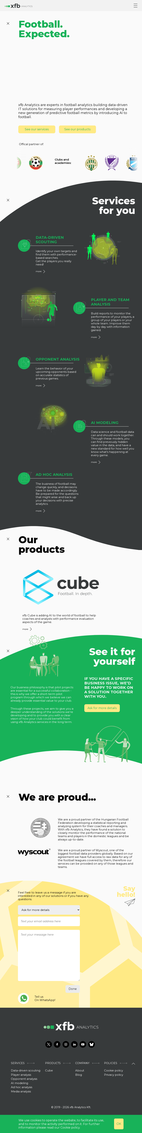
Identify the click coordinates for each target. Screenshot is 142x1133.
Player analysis (21, 1074)
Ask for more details (102, 708)
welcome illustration (64, 69)
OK (118, 1124)
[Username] (49, 921)
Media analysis (21, 1091)
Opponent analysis (24, 1079)
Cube (49, 1070)
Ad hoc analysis (21, 1087)
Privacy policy (113, 1074)
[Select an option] (49, 910)
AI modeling (19, 1083)
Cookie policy (113, 1070)
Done (73, 989)
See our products (77, 129)
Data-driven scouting (25, 1070)
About (79, 1070)
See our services (37, 129)
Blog (78, 1074)
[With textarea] (49, 955)
